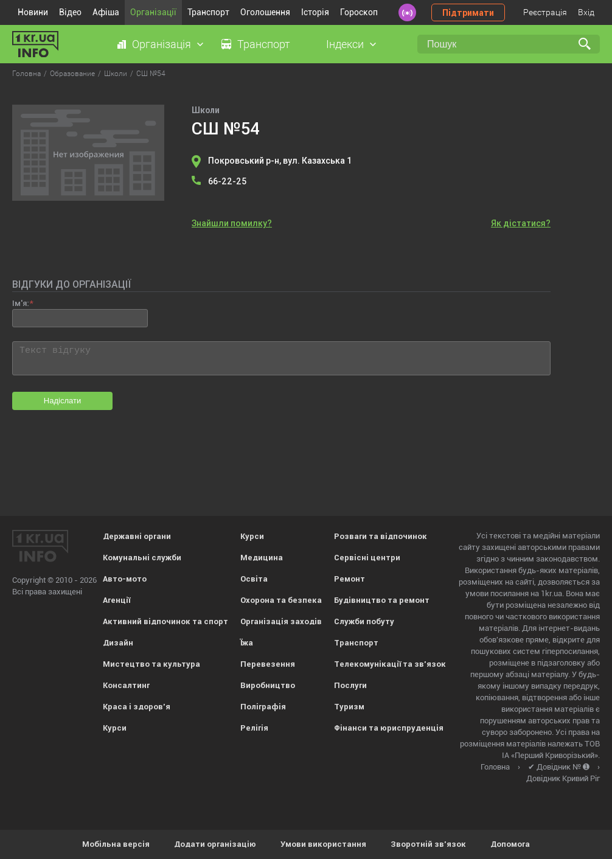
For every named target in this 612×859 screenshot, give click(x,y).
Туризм (349, 706)
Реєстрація (545, 12)
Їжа (246, 642)
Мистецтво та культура (151, 664)
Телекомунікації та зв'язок (390, 664)
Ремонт (349, 578)
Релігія (254, 727)
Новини (33, 12)
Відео (70, 12)
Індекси (345, 44)
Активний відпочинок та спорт (165, 621)
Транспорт (208, 12)
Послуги (350, 685)
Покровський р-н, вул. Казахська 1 (280, 160)
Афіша (105, 12)
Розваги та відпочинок (380, 536)
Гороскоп (359, 12)
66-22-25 (227, 181)
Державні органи (137, 536)
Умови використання (323, 844)
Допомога (510, 844)
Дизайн (118, 642)
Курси (115, 727)
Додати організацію (215, 844)
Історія (315, 12)
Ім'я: (20, 303)
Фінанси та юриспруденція (388, 727)
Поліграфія (263, 706)
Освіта (254, 578)
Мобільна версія (116, 844)
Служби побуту (364, 621)
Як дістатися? (521, 223)
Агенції (116, 600)
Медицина (261, 557)
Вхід (586, 12)
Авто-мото (125, 578)
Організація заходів (281, 621)
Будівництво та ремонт (381, 600)
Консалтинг (126, 685)
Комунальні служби (142, 557)
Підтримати (468, 13)
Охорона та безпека (281, 600)
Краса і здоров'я (136, 706)
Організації (153, 12)
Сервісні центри (367, 557)
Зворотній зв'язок (428, 844)
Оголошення (265, 12)
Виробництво (267, 685)
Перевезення (267, 664)
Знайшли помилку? (232, 223)
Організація (161, 44)
